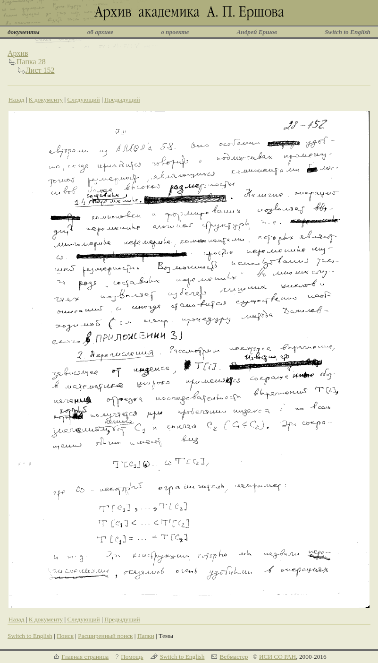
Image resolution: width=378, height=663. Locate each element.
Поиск (65, 635)
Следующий (83, 99)
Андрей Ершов (256, 31)
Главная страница (85, 656)
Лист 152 (40, 70)
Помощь (132, 656)
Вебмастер (233, 656)
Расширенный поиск (105, 635)
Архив (18, 53)
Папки (145, 635)
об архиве (100, 31)
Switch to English (347, 31)
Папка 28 (31, 62)
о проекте (175, 31)
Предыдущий (122, 99)
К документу (46, 99)
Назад (16, 99)
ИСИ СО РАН (277, 656)
